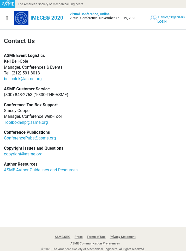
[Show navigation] (7, 18)
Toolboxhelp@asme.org (26, 122)
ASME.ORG (62, 237)
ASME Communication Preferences (95, 243)
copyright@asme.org (23, 153)
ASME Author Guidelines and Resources (41, 169)
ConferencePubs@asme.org (30, 138)
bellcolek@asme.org (23, 78)
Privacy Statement (123, 237)
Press (79, 237)
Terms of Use (96, 237)
